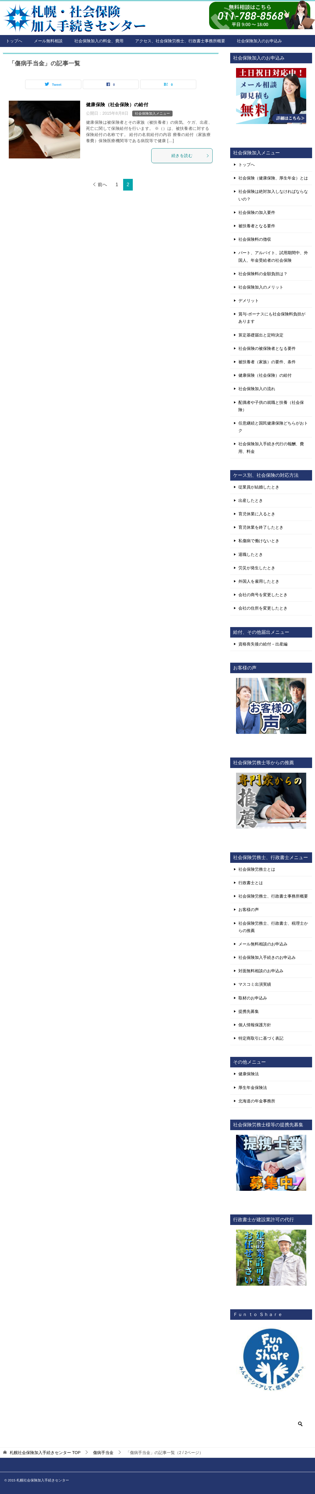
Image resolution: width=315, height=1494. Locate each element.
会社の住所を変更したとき (263, 608)
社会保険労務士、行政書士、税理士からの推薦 (273, 927)
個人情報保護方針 (254, 1024)
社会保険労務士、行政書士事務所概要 (273, 896)
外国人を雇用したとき (258, 581)
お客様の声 (248, 909)
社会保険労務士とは (256, 869)
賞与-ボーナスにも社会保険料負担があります (271, 318)
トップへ (14, 41)
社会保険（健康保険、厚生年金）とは (273, 178)
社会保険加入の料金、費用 (98, 41)
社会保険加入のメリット (260, 287)
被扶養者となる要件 (256, 226)
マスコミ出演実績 (254, 984)
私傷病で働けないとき (258, 540)
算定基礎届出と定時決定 (260, 335)
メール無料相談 (48, 41)
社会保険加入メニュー (152, 113)
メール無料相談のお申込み (263, 944)
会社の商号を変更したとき (263, 594)
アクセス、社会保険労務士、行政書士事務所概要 (180, 41)
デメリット (248, 300)
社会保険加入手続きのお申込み (267, 957)
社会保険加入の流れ (256, 388)
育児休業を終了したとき (260, 527)
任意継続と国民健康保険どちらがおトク (273, 427)
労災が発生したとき (256, 568)
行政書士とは (250, 882)
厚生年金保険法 (252, 1087)
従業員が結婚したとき (258, 487)
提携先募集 (248, 1011)
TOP (45, 1452)
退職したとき (250, 554)
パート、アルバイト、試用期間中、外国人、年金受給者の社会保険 (273, 256)
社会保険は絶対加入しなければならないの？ (273, 195)
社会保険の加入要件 (256, 212)
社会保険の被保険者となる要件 (267, 348)
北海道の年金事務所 (256, 1101)
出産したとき (250, 500)
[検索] (271, 1424)
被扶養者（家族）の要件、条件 (267, 361)
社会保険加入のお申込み (259, 41)
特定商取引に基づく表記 (260, 1038)
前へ (102, 184)
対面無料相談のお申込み (260, 970)
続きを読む (190, 155)
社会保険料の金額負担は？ (263, 273)
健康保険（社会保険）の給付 (117, 104)
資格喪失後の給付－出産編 (263, 644)
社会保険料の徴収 (254, 239)
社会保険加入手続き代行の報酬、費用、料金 (271, 447)
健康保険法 (248, 1073)
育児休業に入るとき (256, 514)
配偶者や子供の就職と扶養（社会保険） (271, 406)
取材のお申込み (252, 998)
